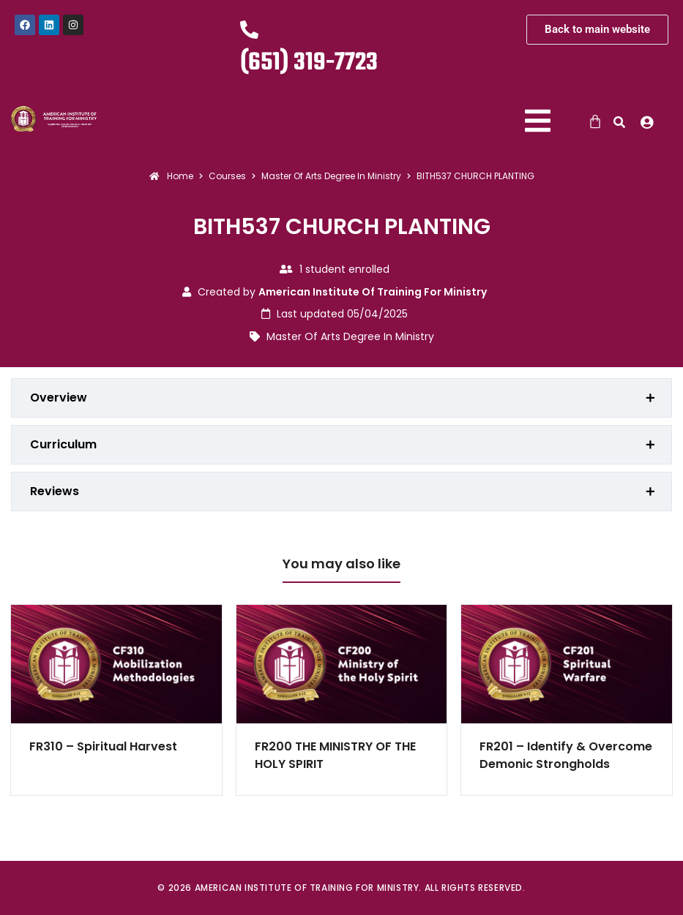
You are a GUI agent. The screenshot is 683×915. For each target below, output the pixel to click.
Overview (58, 397)
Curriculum (63, 444)
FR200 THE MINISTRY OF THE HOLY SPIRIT (335, 755)
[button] (650, 122)
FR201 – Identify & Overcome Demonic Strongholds (565, 755)
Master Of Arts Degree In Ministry (350, 336)
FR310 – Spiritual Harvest (103, 746)
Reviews (54, 491)
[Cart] (595, 121)
